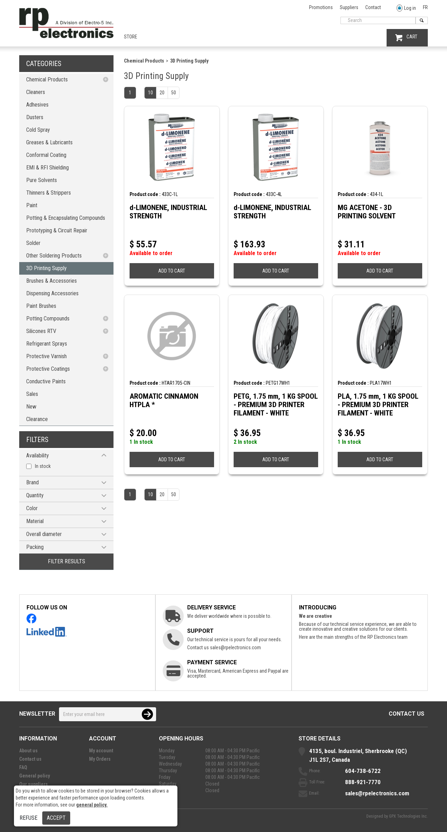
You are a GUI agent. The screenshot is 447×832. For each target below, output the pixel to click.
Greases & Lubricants (49, 142)
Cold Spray (38, 129)
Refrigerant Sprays (46, 343)
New (31, 406)
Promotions (321, 7)
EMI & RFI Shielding (47, 167)
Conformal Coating (46, 155)
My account (101, 750)
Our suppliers (33, 784)
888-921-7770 (363, 782)
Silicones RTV (41, 331)
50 (173, 92)
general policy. (92, 805)
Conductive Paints (46, 381)
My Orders (100, 759)
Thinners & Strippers (48, 192)
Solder (33, 243)
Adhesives (37, 104)
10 (150, 92)
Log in (406, 8)
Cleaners (35, 92)
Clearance (37, 419)
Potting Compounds (47, 318)
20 (162, 92)
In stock (43, 466)
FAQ (23, 767)
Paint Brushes (41, 306)
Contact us (406, 713)
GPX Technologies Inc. (408, 816)
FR (425, 7)
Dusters (34, 117)
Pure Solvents (41, 180)
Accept (56, 818)
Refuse (28, 818)
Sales (32, 394)
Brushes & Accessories (51, 280)
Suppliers (349, 7)
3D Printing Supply (46, 268)
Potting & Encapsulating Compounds (65, 218)
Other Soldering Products (54, 255)
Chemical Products (47, 79)
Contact (373, 7)
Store (130, 36)
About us (28, 750)
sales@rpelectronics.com (235, 647)
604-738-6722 (363, 770)
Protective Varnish (46, 356)
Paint (31, 205)
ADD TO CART (171, 271)
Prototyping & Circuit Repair (56, 230)
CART (406, 37)
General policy (34, 776)
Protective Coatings (48, 369)
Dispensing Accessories (52, 293)
